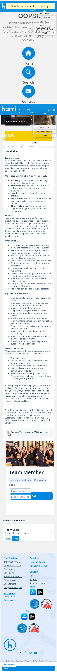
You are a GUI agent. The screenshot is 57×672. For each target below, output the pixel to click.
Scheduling (9, 572)
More (33, 10)
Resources (44, 17)
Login (45, 33)
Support (33, 579)
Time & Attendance (13, 576)
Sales (32, 575)
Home (27, 109)
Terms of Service (24, 661)
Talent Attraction (12, 561)
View (8, 538)
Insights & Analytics (13, 587)
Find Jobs (44, 13)
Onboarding (9, 569)
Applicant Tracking (12, 565)
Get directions (9, 664)
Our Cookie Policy (43, 661)
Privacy (9, 661)
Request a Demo (45, 29)
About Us (44, 25)
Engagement (10, 583)
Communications (12, 580)
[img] (30, 454)
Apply (15, 538)
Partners (45, 21)
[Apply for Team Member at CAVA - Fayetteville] (28, 668)
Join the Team (37, 561)
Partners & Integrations (10, 595)
